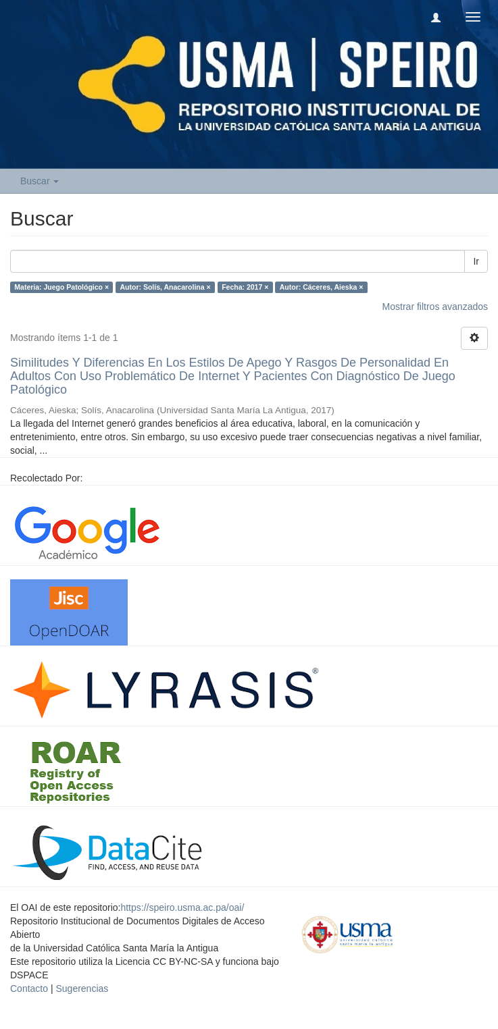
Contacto (29, 988)
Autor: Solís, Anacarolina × (165, 287)
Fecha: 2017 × (245, 287)
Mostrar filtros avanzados (435, 306)
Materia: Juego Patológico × (61, 287)
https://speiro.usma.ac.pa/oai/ (182, 907)
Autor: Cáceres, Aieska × (322, 287)
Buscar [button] (39, 181)
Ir (476, 261)
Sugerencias (81, 988)
